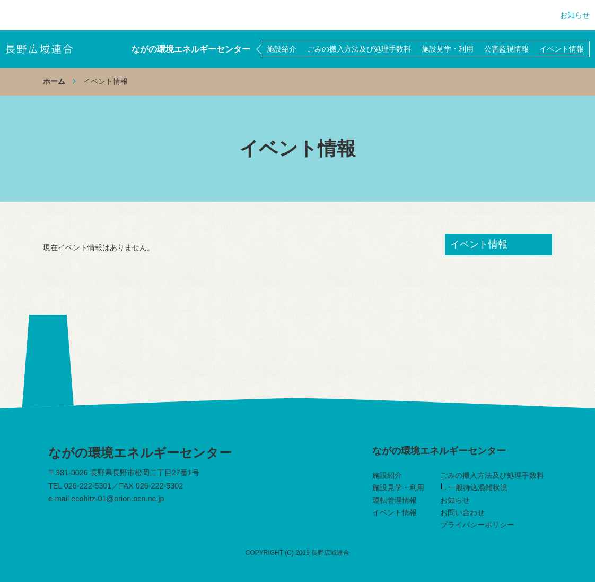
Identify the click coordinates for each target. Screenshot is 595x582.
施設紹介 (387, 475)
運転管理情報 (394, 500)
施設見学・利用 (398, 487)
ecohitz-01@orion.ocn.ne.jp (117, 498)
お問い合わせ (462, 512)
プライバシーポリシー (477, 524)
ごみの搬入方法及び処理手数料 (492, 475)
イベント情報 (394, 512)
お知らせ (575, 15)
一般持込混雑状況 (474, 487)
